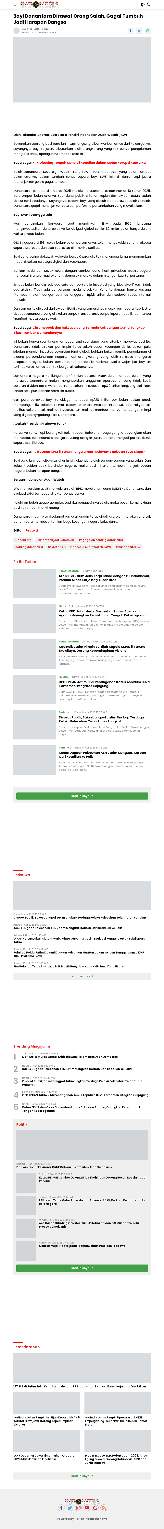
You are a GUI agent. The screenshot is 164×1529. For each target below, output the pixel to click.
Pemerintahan (69, 571)
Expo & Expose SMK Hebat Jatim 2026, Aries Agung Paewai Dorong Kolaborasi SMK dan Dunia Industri (115, 1459)
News (62, 606)
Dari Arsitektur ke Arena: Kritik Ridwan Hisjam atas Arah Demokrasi (70, 1057)
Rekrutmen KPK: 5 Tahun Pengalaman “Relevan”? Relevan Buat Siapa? (88, 451)
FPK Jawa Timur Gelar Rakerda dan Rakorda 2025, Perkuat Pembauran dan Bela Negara (93, 1202)
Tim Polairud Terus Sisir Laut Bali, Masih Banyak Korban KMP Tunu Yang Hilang (68, 966)
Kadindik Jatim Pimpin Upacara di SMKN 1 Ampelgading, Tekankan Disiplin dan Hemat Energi (116, 1421)
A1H (36, 29)
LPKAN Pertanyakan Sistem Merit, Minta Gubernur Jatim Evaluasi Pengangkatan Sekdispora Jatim (79, 940)
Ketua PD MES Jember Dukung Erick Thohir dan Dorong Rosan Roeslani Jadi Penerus (92, 1179)
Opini (45, 29)
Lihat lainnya (82, 796)
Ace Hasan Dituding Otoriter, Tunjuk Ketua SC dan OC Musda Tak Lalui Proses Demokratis (89, 1224)
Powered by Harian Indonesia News (82, 1519)
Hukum (64, 677)
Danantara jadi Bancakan (55, 540)
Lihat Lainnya (82, 976)
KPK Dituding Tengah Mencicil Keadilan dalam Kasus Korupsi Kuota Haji (89, 162)
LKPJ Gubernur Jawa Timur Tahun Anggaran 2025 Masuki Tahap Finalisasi (44, 1457)
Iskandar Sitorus (128, 547)
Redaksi (31, 530)
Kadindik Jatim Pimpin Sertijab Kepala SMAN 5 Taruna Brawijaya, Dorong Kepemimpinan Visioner (102, 648)
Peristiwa (65, 712)
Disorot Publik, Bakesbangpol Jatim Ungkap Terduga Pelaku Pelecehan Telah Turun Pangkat (101, 719)
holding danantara (29, 547)
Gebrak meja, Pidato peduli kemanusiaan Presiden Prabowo (82, 1246)
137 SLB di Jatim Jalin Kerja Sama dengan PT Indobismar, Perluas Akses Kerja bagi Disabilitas (104, 578)
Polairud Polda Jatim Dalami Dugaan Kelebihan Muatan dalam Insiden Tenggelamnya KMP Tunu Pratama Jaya (78, 954)
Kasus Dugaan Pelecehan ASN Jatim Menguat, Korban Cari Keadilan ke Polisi (102, 754)
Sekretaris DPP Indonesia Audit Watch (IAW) (79, 547)
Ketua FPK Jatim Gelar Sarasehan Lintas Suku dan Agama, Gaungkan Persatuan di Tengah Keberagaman (103, 613)
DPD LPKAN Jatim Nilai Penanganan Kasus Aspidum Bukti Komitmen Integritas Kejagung (104, 684)
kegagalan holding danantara (101, 540)
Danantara (23, 540)
